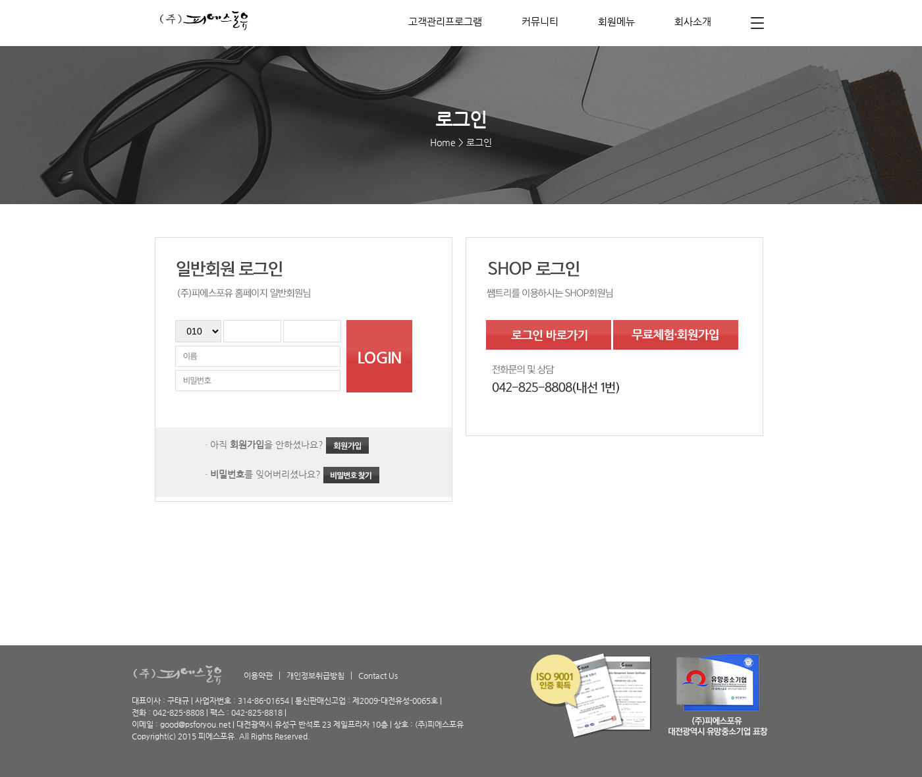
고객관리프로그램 (445, 21)
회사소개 (692, 21)
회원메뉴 (616, 21)
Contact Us (378, 675)
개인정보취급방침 (315, 675)
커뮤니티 (540, 21)
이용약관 (258, 675)
